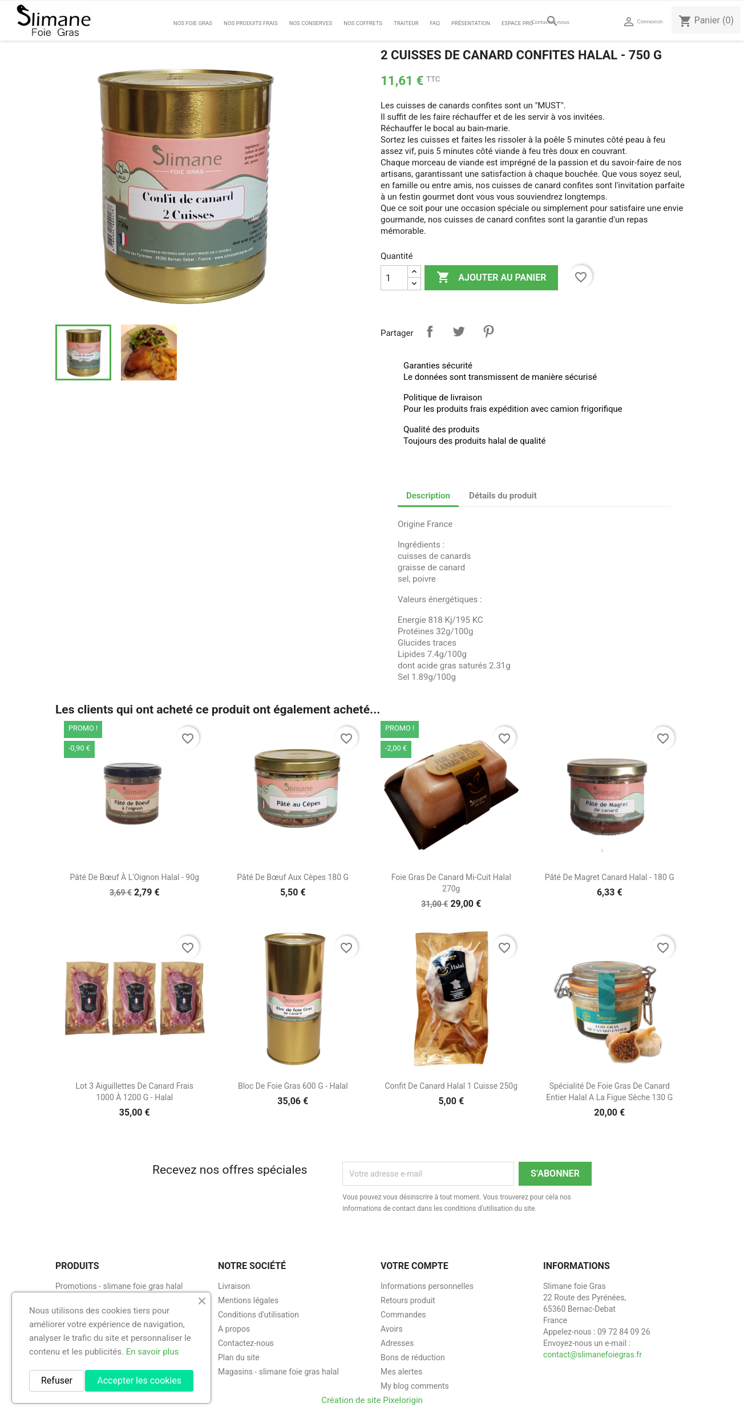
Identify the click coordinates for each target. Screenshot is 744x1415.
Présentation (470, 23)
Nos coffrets (362, 23)
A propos (234, 1328)
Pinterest (488, 331)
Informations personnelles (427, 1286)
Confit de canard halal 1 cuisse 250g (451, 1085)
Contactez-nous (550, 22)
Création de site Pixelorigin (372, 1400)
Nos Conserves (310, 23)
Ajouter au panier (491, 277)
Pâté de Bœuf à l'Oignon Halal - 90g (134, 877)
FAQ (435, 23)
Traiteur (406, 23)
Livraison (234, 1286)
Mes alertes (401, 1371)
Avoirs (392, 1328)
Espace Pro (517, 23)
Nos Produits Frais (251, 23)
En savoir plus (152, 1352)
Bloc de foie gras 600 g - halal (293, 1085)
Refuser (56, 1380)
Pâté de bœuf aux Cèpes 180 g (293, 877)
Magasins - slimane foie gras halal (278, 1371)
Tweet (458, 331)
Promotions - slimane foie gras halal (119, 1286)
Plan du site (239, 1357)
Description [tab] (428, 495)
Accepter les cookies (139, 1380)
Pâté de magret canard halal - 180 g (609, 877)
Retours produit (408, 1300)
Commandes (403, 1314)
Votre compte (414, 1265)
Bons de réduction (413, 1357)
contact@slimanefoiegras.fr (592, 1354)
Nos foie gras (192, 23)
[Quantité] (394, 277)
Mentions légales (248, 1300)
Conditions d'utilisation (258, 1314)
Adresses (397, 1343)
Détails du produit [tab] (503, 495)
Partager (429, 331)
